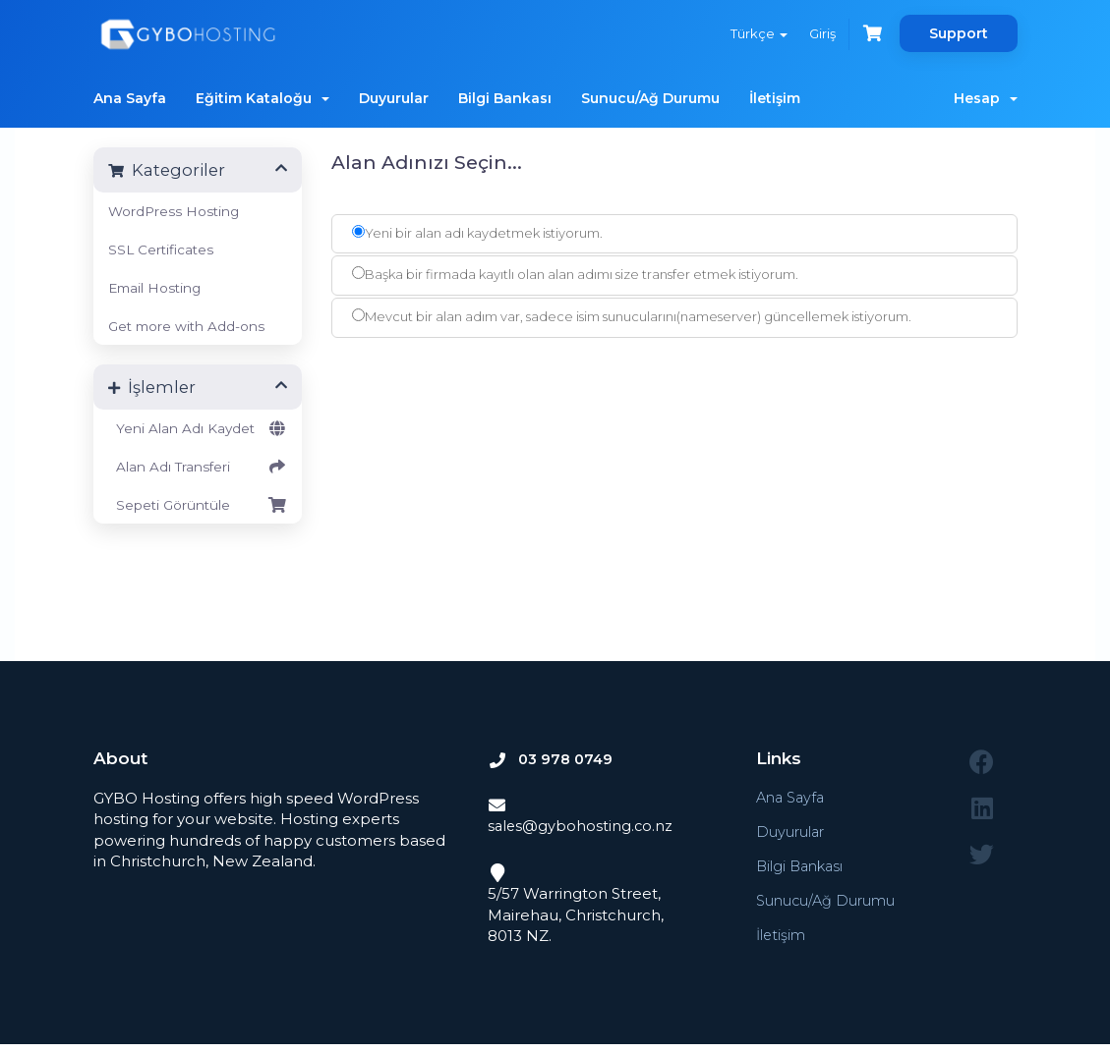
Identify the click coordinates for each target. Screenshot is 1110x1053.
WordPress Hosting (173, 211)
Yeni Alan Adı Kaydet (198, 428)
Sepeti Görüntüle (198, 505)
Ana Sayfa (129, 98)
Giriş (819, 33)
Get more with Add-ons (186, 326)
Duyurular (394, 98)
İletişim (774, 98)
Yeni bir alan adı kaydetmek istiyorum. (477, 233)
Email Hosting (154, 288)
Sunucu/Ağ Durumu (650, 98)
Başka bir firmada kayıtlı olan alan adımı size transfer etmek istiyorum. (575, 274)
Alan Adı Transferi (198, 466)
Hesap (986, 98)
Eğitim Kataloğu (262, 98)
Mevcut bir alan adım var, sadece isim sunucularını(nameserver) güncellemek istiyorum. (631, 316)
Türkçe (754, 33)
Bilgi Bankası (505, 98)
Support (958, 33)
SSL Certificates (160, 249)
